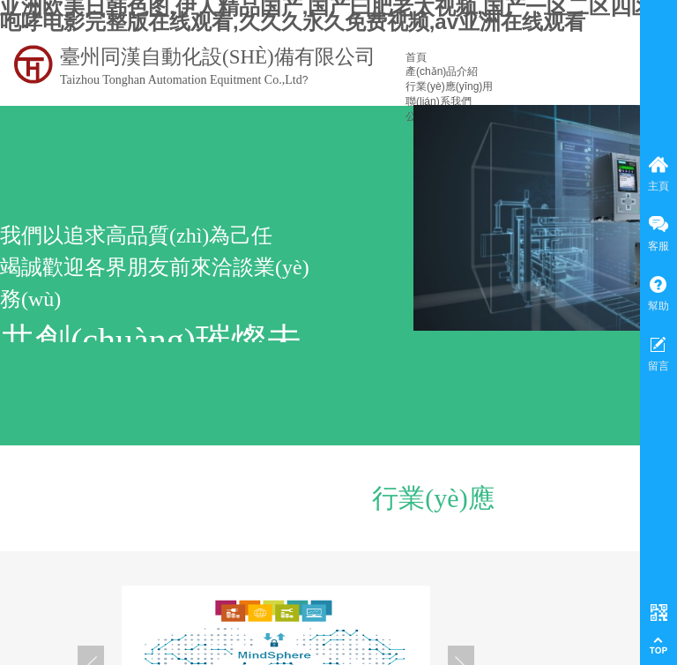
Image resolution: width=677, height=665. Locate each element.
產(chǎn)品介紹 (441, 71)
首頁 (416, 57)
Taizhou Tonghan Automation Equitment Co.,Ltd (181, 79)
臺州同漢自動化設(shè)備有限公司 (218, 57)
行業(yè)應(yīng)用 (449, 86)
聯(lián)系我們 (438, 101)
